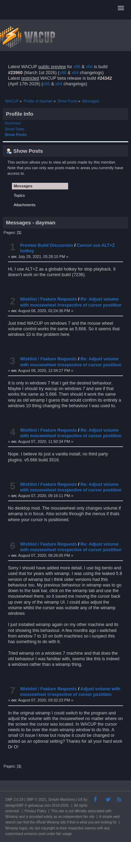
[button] (121, 8)
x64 (89, 66)
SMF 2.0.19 (14, 799)
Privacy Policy (35, 811)
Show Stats (14, 129)
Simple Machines (61, 799)
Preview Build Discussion (46, 245)
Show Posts (16, 134)
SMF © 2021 (36, 799)
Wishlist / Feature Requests (48, 299)
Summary (13, 123)
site (61, 811)
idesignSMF (14, 805)
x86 (76, 66)
